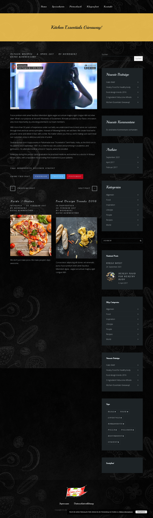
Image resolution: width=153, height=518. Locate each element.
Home (44, 6)
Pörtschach (76, 6)
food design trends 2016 (116, 92)
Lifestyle (109, 210)
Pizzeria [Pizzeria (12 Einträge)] (126, 430)
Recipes (27, 54)
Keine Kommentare (23, 57)
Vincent (50, 168)
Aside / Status (22, 201)
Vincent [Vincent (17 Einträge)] (112, 442)
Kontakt (108, 6)
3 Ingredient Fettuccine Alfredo (119, 97)
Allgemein (110, 195)
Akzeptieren (141, 512)
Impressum (64, 503)
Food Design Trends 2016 (76, 201)
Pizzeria (38, 168)
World (108, 225)
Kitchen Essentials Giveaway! (118, 102)
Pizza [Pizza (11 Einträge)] (111, 430)
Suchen (105, 54)
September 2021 (113, 157)
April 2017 (110, 162)
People (17, 206)
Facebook (41, 176)
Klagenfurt (93, 6)
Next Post (84, 188)
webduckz (70, 54)
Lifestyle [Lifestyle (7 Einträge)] (114, 418)
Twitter (58, 176)
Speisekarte (58, 6)
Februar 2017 (111, 167)
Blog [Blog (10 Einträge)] (111, 412)
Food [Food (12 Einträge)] (123, 412)
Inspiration (66, 206)
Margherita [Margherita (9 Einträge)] (115, 424)
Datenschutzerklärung (84, 503)
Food (17, 54)
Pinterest (75, 176)
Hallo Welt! (110, 82)
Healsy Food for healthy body (118, 87)
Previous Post (26, 188)
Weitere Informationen (126, 512)
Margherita (24, 168)
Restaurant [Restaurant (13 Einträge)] (115, 436)
